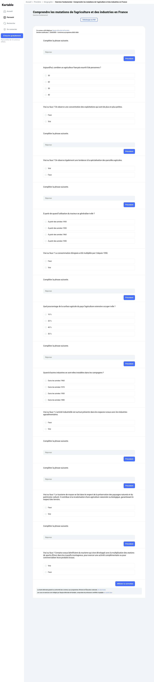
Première (37, 2)
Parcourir (8, 17)
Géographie (48, 2)
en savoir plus (102, 590)
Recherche (9, 23)
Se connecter (10, 29)
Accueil (8, 11)
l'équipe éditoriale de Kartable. (61, 30)
